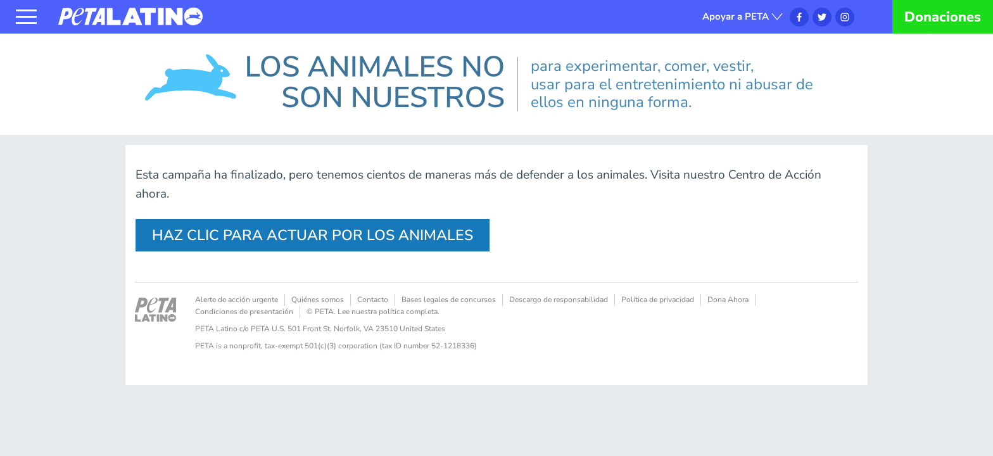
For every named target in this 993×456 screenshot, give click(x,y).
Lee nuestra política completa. (389, 312)
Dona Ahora (728, 299)
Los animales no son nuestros (210, 53)
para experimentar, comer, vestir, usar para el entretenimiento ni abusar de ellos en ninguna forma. (672, 84)
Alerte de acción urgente (236, 299)
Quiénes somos (317, 299)
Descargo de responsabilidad (558, 299)
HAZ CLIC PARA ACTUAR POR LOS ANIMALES (312, 235)
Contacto (372, 299)
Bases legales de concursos (449, 299)
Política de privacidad (657, 299)
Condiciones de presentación (244, 312)
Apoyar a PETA (735, 16)
